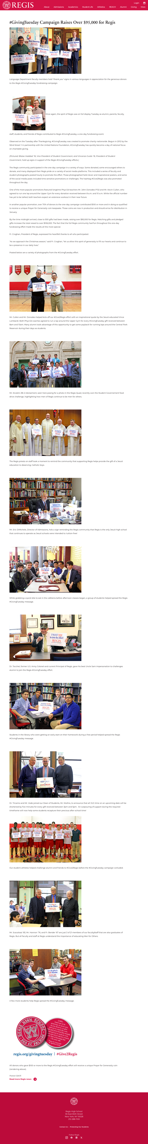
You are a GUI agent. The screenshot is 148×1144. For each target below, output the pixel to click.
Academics (73, 7)
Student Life (87, 7)
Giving (133, 7)
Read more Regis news (20, 1079)
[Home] (18, 5)
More (143, 7)
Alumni (123, 7)
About (46, 7)
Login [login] (136, 3)
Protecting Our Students (79, 1127)
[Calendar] (144, 3)
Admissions (59, 7)
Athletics (101, 7)
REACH (112, 7)
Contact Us (64, 1127)
